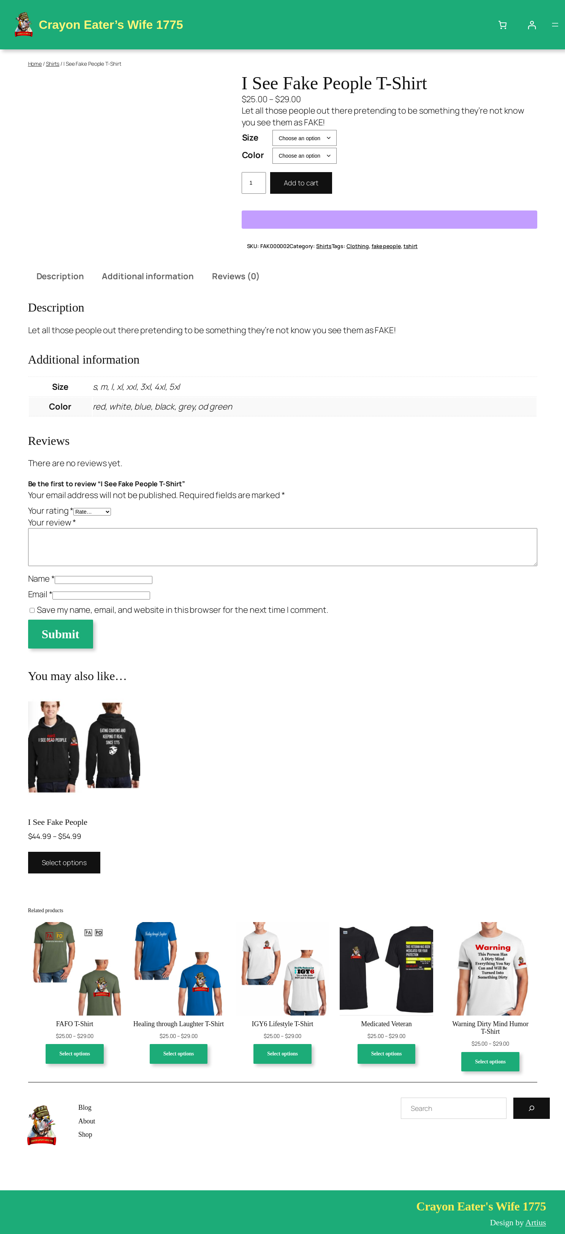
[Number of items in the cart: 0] (502, 24)
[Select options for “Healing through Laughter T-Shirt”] (179, 1054)
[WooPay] (389, 219)
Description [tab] (60, 276)
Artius (535, 1222)
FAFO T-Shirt (74, 1024)
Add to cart (301, 182)
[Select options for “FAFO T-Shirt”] (75, 1054)
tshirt (411, 246)
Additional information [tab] (148, 276)
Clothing (358, 246)
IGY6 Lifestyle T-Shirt (282, 1024)
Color (253, 155)
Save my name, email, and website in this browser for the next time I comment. (182, 609)
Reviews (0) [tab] (236, 276)
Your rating (51, 510)
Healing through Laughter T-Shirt (178, 1024)
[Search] (531, 1108)
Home (35, 63)
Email (40, 594)
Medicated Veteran (386, 1024)
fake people (386, 246)
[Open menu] (555, 24)
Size (250, 137)
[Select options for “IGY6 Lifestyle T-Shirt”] (282, 1054)
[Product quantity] (254, 183)
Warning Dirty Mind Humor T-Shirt (490, 1027)
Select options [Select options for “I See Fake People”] (64, 862)
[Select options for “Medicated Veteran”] (387, 1054)
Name (41, 578)
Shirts (52, 63)
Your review (52, 522)
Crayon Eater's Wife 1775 (481, 1206)
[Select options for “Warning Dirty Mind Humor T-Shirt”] (490, 1062)
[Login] (531, 24)
